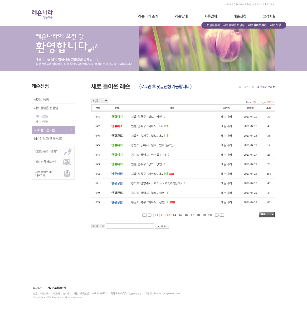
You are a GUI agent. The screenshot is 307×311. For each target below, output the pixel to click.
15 (179, 215)
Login (250, 4)
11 (155, 215)
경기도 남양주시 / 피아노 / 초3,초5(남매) (156, 183)
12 (161, 215)
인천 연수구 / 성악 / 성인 (146, 164)
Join (259, 4)
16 (185, 215)
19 (203, 215)
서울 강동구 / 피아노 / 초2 (147, 173)
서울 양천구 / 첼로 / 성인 (146, 116)
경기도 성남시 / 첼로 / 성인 (148, 192)
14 (173, 215)
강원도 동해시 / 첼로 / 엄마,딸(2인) (153, 145)
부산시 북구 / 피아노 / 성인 (148, 202)
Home (227, 4)
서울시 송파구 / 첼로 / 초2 (147, 135)
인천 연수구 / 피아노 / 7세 (147, 126)
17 (191, 215)
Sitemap (239, 4)
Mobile (269, 4)
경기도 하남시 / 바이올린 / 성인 (151, 154)
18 (197, 215)
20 (209, 215)
